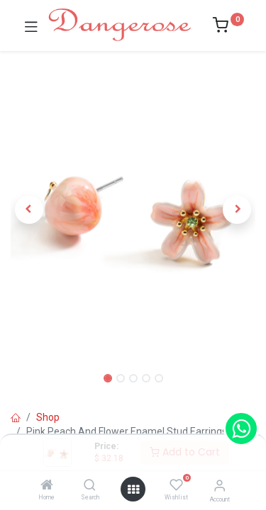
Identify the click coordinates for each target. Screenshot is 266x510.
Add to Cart (185, 452)
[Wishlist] (176, 485)
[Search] (89, 486)
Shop (48, 417)
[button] (29, 209)
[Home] (46, 486)
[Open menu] (133, 489)
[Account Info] (219, 485)
